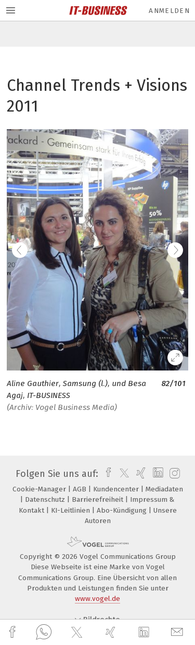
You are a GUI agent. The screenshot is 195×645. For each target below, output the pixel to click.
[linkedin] (145, 632)
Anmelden (169, 10)
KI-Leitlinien (71, 510)
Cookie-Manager (40, 489)
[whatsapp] (43, 632)
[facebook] (13, 632)
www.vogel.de (97, 598)
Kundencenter (117, 489)
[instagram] (173, 473)
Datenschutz (46, 499)
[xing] (112, 632)
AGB (80, 489)
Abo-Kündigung (123, 510)
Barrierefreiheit (98, 499)
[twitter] (78, 632)
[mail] (178, 632)
